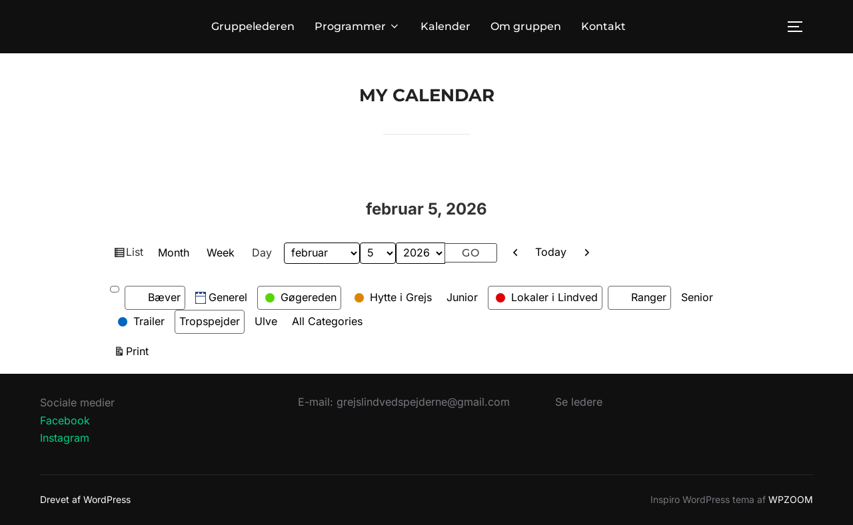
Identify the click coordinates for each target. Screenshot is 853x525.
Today (550, 252)
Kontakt (603, 26)
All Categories (327, 321)
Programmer (358, 26)
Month (173, 252)
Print (139, 350)
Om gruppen (525, 26)
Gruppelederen (253, 26)
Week (221, 252)
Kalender (445, 26)
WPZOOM (790, 499)
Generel (221, 297)
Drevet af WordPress (85, 499)
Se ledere (578, 401)
